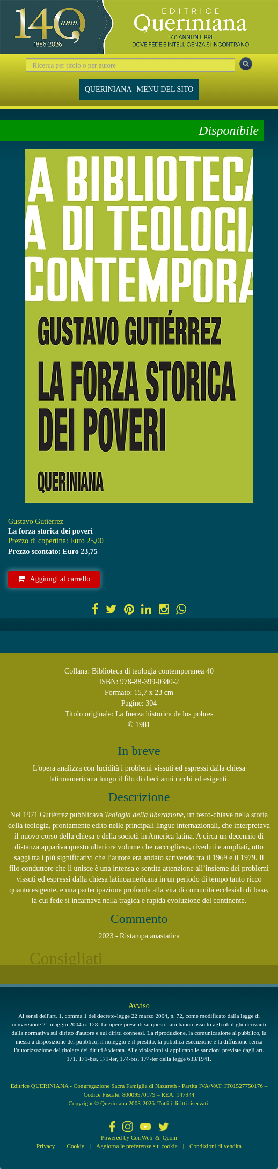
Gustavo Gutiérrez (35, 521)
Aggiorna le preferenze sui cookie (137, 1146)
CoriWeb (141, 1137)
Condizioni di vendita (215, 1146)
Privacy (45, 1146)
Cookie (75, 1146)
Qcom (170, 1137)
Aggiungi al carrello (54, 579)
